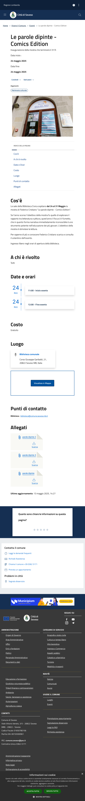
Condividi (16, 79)
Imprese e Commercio (56, 648)
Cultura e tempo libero (56, 639)
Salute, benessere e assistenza (18, 696)
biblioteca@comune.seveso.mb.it (34, 415)
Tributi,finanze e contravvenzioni (19, 688)
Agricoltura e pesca (14, 705)
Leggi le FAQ (52, 727)
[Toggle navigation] (4, 14)
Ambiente (10, 692)
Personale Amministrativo (17, 657)
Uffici (8, 644)
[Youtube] (73, 619)
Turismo (50, 662)
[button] (42, 797)
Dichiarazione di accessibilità (18, 769)
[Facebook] (66, 619)
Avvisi (49, 688)
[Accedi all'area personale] (73, 5)
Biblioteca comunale (29, 354)
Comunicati (52, 683)
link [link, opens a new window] (66, 786)
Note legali (10, 764)
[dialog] (42, 786)
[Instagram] (66, 623)
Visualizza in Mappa (42, 383)
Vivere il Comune (18, 25)
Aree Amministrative (14, 639)
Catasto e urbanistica (56, 657)
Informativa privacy (14, 760)
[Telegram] (73, 623)
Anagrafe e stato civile (56, 635)
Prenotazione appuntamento (59, 718)
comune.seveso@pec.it (16, 740)
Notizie (50, 679)
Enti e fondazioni (13, 648)
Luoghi (50, 699)
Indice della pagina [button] (22, 145)
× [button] (82, 774)
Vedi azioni (29, 79)
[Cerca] (79, 14)
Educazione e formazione (16, 679)
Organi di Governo (13, 635)
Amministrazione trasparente (18, 755)
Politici (8, 653)
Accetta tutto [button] (33, 791)
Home (5, 25)
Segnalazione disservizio (57, 722)
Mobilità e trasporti (55, 666)
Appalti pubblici (53, 653)
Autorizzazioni (12, 701)
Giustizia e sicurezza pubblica (18, 683)
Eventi (32, 25)
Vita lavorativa (53, 644)
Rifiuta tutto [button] (52, 791)
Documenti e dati (13, 662)
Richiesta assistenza (55, 731)
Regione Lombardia (12, 4)
